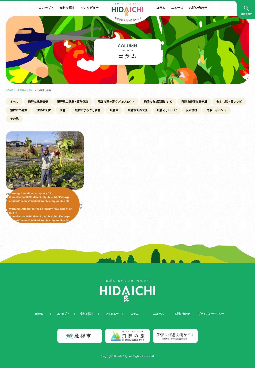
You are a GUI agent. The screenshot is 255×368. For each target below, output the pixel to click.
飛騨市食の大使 (138, 110)
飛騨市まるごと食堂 (87, 110)
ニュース (177, 7)
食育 (63, 110)
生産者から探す (25, 90)
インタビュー (89, 7)
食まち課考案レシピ (229, 101)
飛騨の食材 (43, 110)
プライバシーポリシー (211, 313)
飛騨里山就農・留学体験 (72, 101)
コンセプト (46, 7)
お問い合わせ (198, 7)
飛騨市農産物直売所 (194, 101)
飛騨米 (114, 110)
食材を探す (67, 7)
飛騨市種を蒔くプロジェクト (116, 101)
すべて (14, 101)
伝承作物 (191, 110)
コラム (160, 7)
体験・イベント (217, 110)
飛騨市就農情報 (38, 101)
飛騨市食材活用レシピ (158, 101)
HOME (9, 90)
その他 (14, 118)
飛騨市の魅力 (18, 110)
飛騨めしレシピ (167, 110)
